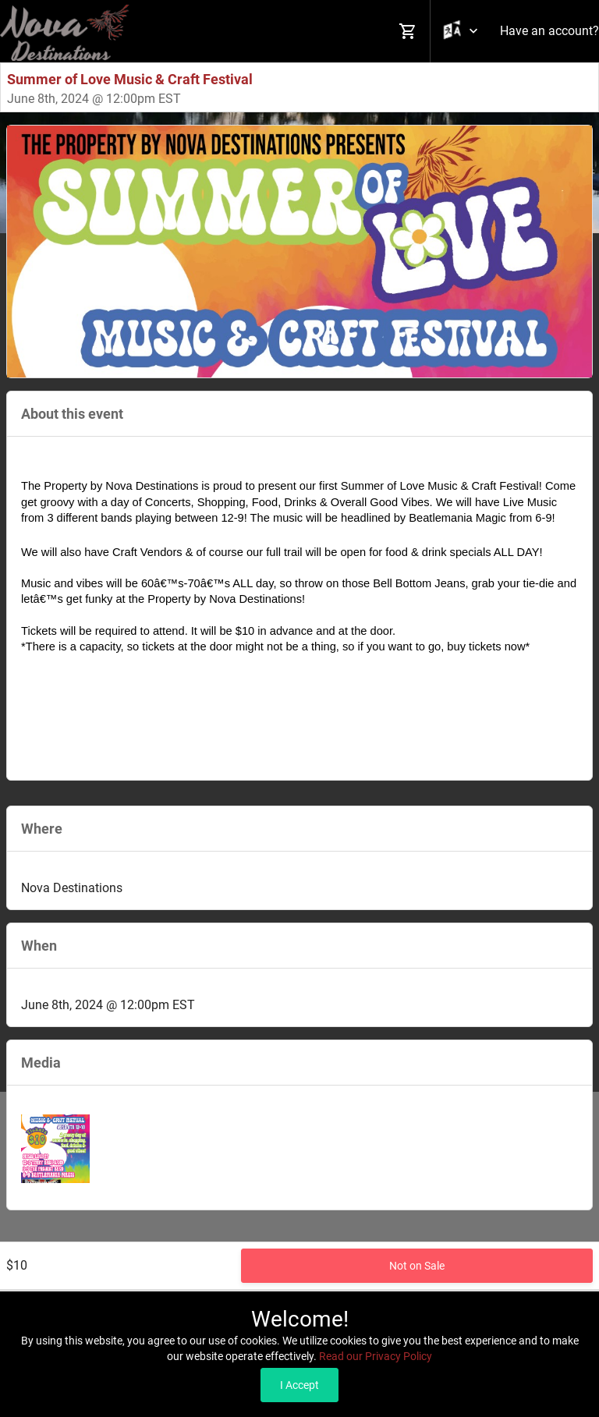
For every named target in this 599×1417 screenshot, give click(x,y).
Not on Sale (417, 1265)
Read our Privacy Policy (375, 1356)
